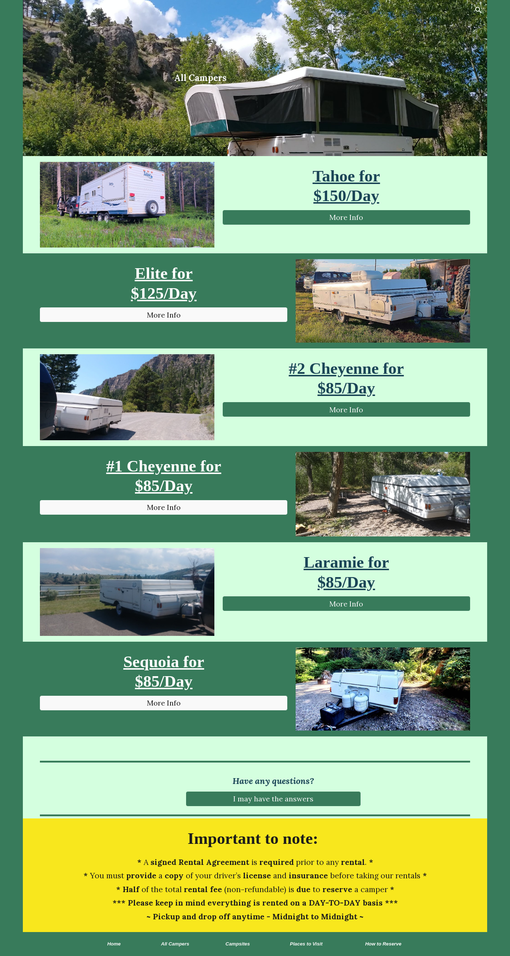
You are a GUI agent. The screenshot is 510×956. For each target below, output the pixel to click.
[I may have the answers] (273, 798)
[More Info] (346, 217)
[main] (200, 78)
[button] (478, 10)
